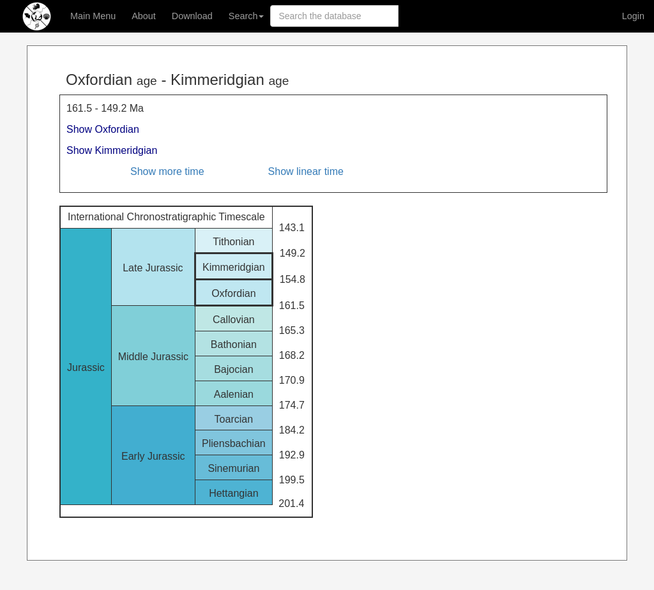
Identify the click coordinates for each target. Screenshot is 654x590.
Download (192, 16)
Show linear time (306, 171)
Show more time (167, 171)
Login (633, 16)
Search (246, 16)
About (144, 16)
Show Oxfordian (102, 129)
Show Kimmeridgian (111, 150)
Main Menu (93, 16)
